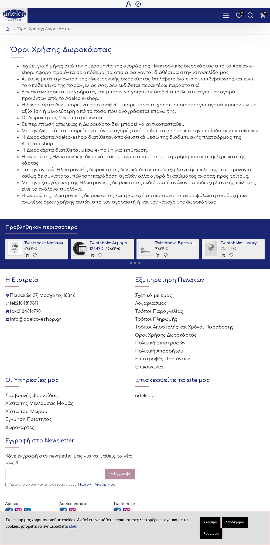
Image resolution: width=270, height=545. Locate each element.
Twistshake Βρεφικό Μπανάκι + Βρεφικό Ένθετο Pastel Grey (176, 243)
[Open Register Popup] (138, 4)
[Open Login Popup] (129, 4)
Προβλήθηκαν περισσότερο (41, 227)
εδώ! (73, 526)
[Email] (70, 472)
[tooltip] (27, 255)
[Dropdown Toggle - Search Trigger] (250, 15)
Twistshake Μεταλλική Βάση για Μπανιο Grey (45, 243)
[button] (131, 263)
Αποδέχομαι (234, 522)
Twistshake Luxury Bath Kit (242, 243)
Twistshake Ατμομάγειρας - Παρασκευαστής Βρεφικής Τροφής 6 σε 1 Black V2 (111, 243)
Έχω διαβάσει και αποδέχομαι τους (60, 482)
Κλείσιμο (210, 522)
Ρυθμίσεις (211, 533)
